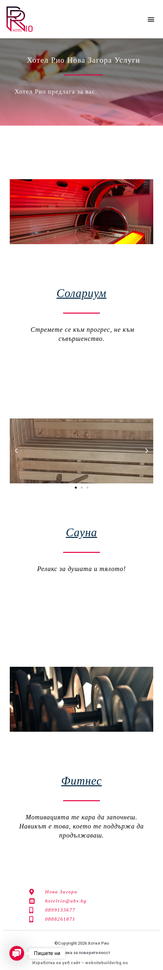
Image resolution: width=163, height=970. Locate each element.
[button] (151, 19)
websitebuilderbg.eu (108, 962)
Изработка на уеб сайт (56, 962)
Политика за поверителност (81, 952)
